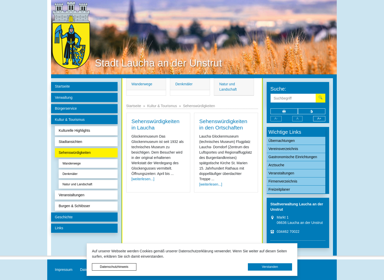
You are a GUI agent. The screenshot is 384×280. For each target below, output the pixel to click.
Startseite (133, 106)
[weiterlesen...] (143, 179)
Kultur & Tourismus (162, 106)
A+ (319, 118)
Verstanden (270, 267)
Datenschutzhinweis (114, 267)
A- (276, 118)
